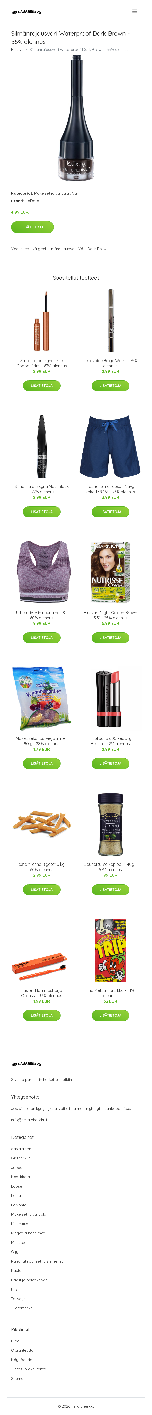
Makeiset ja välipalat (52, 193)
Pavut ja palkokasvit (29, 1280)
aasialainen (21, 1148)
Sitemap (18, 1378)
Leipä (16, 1195)
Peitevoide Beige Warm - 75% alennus (110, 363)
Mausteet (19, 1242)
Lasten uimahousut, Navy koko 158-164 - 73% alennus (110, 489)
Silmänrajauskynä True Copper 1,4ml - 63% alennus (42, 363)
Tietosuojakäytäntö (28, 1369)
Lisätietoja (33, 227)
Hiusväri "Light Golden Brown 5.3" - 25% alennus (110, 615)
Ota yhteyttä (22, 1350)
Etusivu (17, 49)
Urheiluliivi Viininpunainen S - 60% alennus (41, 615)
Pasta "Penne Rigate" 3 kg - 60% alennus (41, 867)
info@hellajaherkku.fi (29, 1119)
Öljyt (15, 1251)
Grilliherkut (20, 1158)
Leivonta (18, 1205)
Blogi (15, 1341)
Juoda (16, 1167)
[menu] (135, 11)
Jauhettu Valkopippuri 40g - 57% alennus (110, 867)
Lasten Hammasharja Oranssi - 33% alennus (41, 993)
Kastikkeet (20, 1176)
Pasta (16, 1270)
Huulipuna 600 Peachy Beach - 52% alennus (110, 741)
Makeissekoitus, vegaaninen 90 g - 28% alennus (42, 741)
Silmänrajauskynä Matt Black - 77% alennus (42, 489)
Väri (75, 193)
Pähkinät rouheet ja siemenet (37, 1261)
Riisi (14, 1289)
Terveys (18, 1298)
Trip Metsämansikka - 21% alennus (110, 993)
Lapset (17, 1186)
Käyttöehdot (22, 1359)
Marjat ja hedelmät (28, 1233)
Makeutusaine (23, 1223)
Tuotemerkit (21, 1308)
